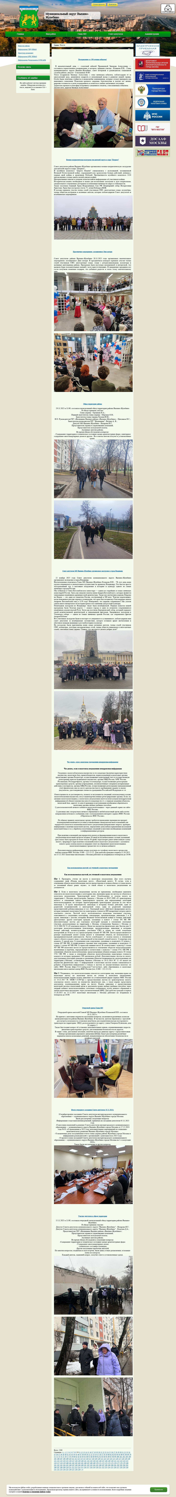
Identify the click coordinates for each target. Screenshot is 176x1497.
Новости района (24, 46)
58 (104, 1454)
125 (114, 1459)
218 (91, 1467)
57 (102, 1454)
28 (116, 1452)
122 (105, 1459)
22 (103, 1452)
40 (65, 1454)
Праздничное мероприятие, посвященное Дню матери (92, 252)
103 (126, 1457)
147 (103, 1461)
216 (85, 1467)
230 (127, 1467)
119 (96, 1459)
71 (55, 1457)
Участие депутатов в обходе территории (92, 1216)
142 (88, 1461)
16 (90, 1452)
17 (93, 1452)
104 (129, 1457)
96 (109, 1457)
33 (127, 1452)
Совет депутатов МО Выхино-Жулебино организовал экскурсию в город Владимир (92, 571)
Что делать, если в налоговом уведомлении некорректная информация (92, 762)
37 (59, 1454)
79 (72, 1457)
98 (113, 1457)
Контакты (112, 4)
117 (90, 1459)
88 (91, 1457)
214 (79, 1467)
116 (87, 1459)
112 (76, 1459)
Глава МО (82, 34)
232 (58, 1469)
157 (58, 1463)
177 (118, 1463)
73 (59, 1457)
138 (76, 1461)
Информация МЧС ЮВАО (27, 56)
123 (108, 1459)
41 (68, 1454)
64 (117, 1454)
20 (99, 1452)
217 (88, 1467)
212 (73, 1467)
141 (85, 1461)
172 (103, 1463)
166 (85, 1463)
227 (118, 1467)
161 (70, 1463)
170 (97, 1463)
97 (111, 1457)
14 (86, 1452)
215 (82, 1467)
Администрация (152, 34)
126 (117, 1459)
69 (128, 1454)
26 (112, 1452)
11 (80, 1452)
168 (91, 1463)
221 (100, 1467)
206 (55, 1467)
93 (102, 1457)
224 (109, 1467)
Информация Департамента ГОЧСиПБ (32, 60)
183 (61, 1465)
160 (67, 1463)
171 (100, 1463)
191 (85, 1465)
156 (55, 1463)
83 (81, 1457)
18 (95, 1452)
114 (81, 1459)
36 (57, 1454)
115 (84, 1459)
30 (121, 1452)
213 (76, 1467)
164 (79, 1463)
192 (88, 1465)
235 (67, 1469)
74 (61, 1457)
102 (123, 1457)
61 (111, 1454)
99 (115, 1457)
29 (118, 1452)
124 (111, 1459)
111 (73, 1459)
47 (81, 1454)
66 (121, 1454)
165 (82, 1463)
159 (64, 1463)
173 (106, 1463)
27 (114, 1452)
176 (115, 1463)
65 (119, 1454)
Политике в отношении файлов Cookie (36, 1492)
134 (64, 1461)
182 (58, 1465)
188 (76, 1465)
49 (85, 1454)
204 (124, 1465)
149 (109, 1461)
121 (102, 1459)
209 (64, 1467)
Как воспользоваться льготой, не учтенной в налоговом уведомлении (92, 868)
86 (87, 1457)
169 (94, 1463)
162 (73, 1463)
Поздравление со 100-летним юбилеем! (92, 59)
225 (112, 1467)
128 (123, 1459)
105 (55, 1459)
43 (72, 1454)
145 (97, 1461)
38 (61, 1454)
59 (106, 1454)
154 (124, 1461)
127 (120, 1459)
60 (109, 1454)
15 (88, 1452)
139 (79, 1461)
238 (76, 1469)
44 (74, 1454)
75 (63, 1457)
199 (109, 1465)
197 (103, 1465)
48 (83, 1454)
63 (115, 1454)
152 (118, 1461)
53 (93, 1454)
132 (58, 1461)
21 (101, 1452)
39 (63, 1454)
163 (76, 1463)
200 (112, 1465)
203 (121, 1465)
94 (104, 1457)
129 (126, 1459)
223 (106, 1467)
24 (108, 1452)
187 (73, 1465)
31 (123, 1452)
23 (105, 1452)
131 (55, 1461)
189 (79, 1465)
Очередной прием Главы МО (92, 1008)
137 (73, 1461)
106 (58, 1459)
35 (55, 1454)
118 (93, 1459)
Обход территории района (92, 404)
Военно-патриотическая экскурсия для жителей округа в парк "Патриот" (92, 160)
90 (96, 1457)
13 (84, 1452)
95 (106, 1457)
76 (65, 1457)
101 (120, 1457)
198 (106, 1465)
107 (61, 1459)
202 (118, 1465)
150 (112, 1461)
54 (96, 1454)
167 (88, 1463)
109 (67, 1459)
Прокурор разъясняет (25, 53)
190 (82, 1465)
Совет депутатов (115, 34)
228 (121, 1467)
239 (79, 1469)
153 (121, 1461)
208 (61, 1467)
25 (110, 1452)
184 (64, 1465)
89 (93, 1457)
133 (61, 1461)
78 (70, 1457)
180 (127, 1463)
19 (97, 1452)
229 (124, 1467)
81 (76, 1457)
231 (55, 1469)
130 (129, 1459)
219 (94, 1467)
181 (55, 1465)
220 (97, 1467)
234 (64, 1469)
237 (73, 1469)
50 (87, 1454)
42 (70, 1454)
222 (103, 1467)
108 (64, 1459)
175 (112, 1463)
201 (115, 1465)
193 (91, 1465)
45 (76, 1454)
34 (129, 1452)
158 (61, 1463)
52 (91, 1454)
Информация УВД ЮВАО (27, 49)
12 (82, 1452)
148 (106, 1461)
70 (130, 1454)
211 (70, 1467)
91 (98, 1457)
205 (127, 1465)
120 (99, 1459)
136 (70, 1461)
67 (124, 1454)
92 (100, 1457)
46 (78, 1454)
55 (98, 1454)
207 (58, 1467)
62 (113, 1454)
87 (89, 1457)
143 (91, 1461)
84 (83, 1457)
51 (89, 1454)
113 (78, 1459)
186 (70, 1465)
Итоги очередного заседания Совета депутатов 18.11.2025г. (92, 1110)
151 (115, 1461)
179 (124, 1463)
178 (121, 1463)
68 (126, 1454)
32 (125, 1452)
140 (82, 1461)
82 (78, 1457)
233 (61, 1469)
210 (67, 1467)
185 (67, 1465)
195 (97, 1465)
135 (67, 1461)
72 (57, 1457)
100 (117, 1457)
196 (100, 1465)
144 (94, 1461)
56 (100, 1454)
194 (94, 1465)
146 (100, 1461)
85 (85, 1457)
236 (70, 1469)
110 (70, 1459)
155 (127, 1461)
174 (109, 1463)
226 (115, 1467)
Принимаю (158, 1490)
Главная (20, 34)
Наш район (51, 34)
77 (68, 1457)
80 (74, 1457)
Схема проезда (99, 4)
